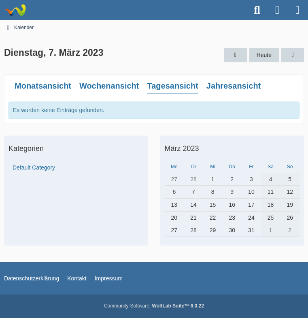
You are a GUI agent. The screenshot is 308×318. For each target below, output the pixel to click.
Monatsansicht (43, 85)
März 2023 (182, 148)
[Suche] (257, 10)
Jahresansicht (233, 85)
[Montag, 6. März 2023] (235, 55)
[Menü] (297, 10)
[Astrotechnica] (15, 10)
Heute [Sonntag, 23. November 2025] (264, 55)
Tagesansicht (172, 85)
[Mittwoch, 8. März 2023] (292, 55)
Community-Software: (154, 306)
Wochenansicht (109, 85)
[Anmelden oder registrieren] (277, 10)
